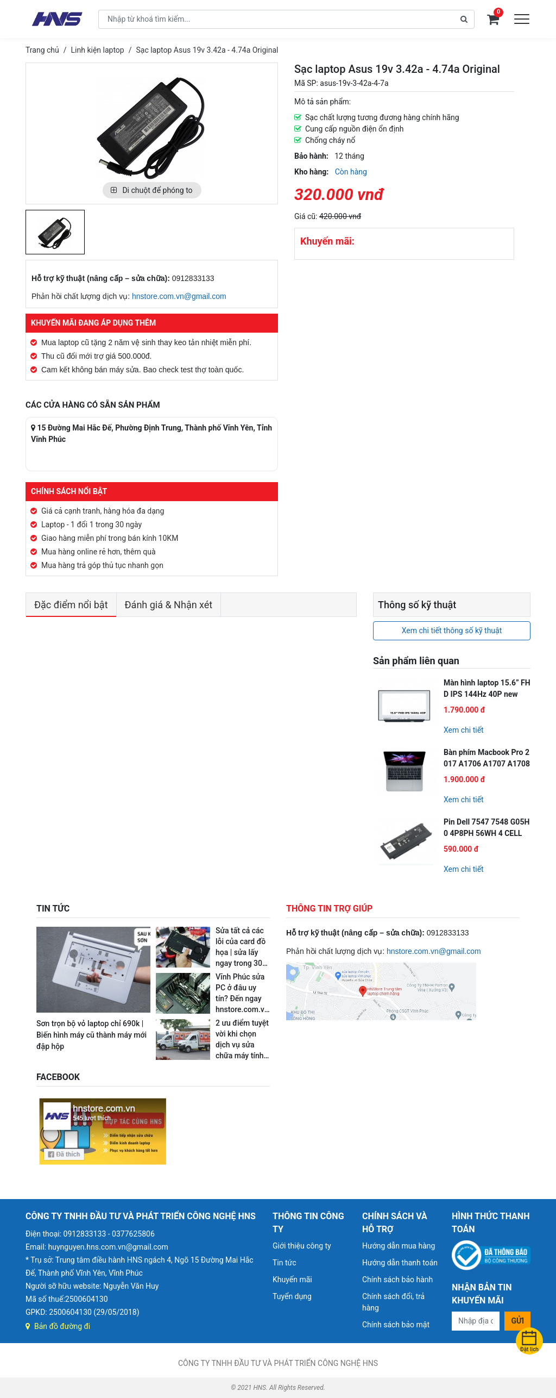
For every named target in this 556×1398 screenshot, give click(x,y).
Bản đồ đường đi (58, 1326)
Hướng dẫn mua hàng (398, 1245)
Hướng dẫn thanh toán (400, 1262)
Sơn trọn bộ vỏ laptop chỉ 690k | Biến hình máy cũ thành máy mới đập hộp (91, 1035)
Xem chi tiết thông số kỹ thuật (452, 630)
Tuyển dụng (292, 1296)
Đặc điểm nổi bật (71, 604)
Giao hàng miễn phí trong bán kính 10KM (109, 538)
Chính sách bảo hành (397, 1279)
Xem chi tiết (464, 730)
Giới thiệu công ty (302, 1245)
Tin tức (284, 1262)
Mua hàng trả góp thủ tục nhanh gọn (102, 565)
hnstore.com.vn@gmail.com (179, 296)
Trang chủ (42, 50)
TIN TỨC (53, 908)
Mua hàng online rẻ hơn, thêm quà (98, 551)
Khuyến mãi (292, 1279)
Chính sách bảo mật (395, 1324)
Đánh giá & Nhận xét (169, 604)
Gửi (517, 1320)
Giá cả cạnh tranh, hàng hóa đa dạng (102, 511)
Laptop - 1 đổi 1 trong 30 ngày (91, 524)
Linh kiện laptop (97, 50)
